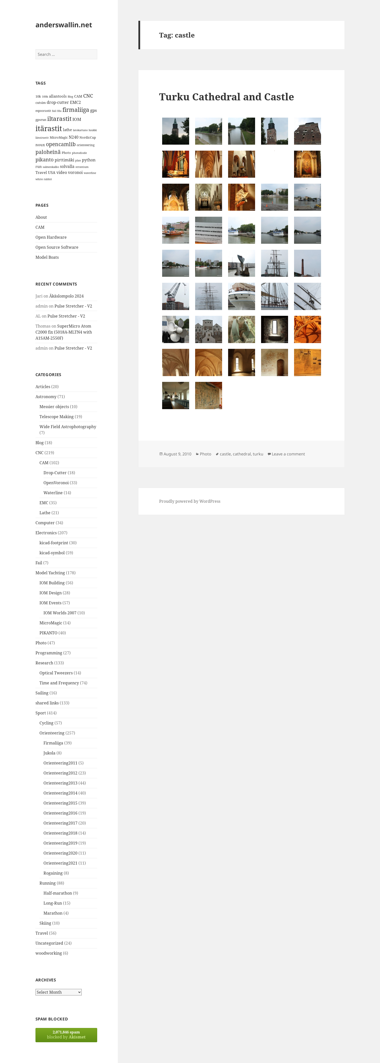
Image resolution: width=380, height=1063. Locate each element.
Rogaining (53, 873)
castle (225, 454)
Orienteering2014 (60, 793)
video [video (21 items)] (61, 172)
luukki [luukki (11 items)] (93, 130)
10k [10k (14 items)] (38, 96)
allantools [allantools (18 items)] (58, 96)
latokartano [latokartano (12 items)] (80, 130)
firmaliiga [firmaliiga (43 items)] (75, 110)
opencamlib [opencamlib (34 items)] (61, 144)
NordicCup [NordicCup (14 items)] (87, 137)
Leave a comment (288, 454)
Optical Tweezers (56, 673)
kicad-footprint (53, 543)
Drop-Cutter (55, 472)
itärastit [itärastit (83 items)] (48, 128)
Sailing (41, 693)
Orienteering (51, 733)
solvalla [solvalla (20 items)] (67, 166)
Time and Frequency (59, 683)
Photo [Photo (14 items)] (66, 152)
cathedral (242, 454)
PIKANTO (48, 633)
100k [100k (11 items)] (45, 96)
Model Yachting (50, 573)
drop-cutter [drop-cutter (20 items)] (58, 102)
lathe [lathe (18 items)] (67, 129)
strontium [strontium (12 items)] (81, 167)
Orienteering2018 (60, 833)
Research (44, 663)
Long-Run (52, 903)
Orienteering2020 (60, 853)
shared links (47, 703)
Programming (48, 653)
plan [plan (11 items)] (78, 160)
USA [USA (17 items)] (51, 172)
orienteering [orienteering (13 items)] (85, 145)
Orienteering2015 (60, 803)
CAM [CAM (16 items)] (78, 96)
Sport (40, 713)
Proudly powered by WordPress (189, 501)
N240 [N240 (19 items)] (73, 137)
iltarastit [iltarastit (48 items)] (59, 118)
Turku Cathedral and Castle (226, 96)
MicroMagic (50, 623)
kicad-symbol (52, 553)
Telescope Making (56, 416)
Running (47, 883)
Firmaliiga (53, 743)
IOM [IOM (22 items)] (76, 119)
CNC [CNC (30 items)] (88, 95)
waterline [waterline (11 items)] (90, 173)
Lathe (44, 512)
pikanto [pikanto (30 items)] (44, 159)
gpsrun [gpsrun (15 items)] (40, 119)
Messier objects (54, 406)
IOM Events (50, 603)
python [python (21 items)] (88, 160)
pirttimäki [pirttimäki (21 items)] (64, 160)
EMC (43, 502)
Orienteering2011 (60, 763)
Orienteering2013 (60, 783)
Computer (45, 522)
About (41, 217)
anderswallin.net (63, 24)
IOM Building (52, 583)
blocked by (66, 1034)
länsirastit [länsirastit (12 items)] (42, 137)
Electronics (46, 533)
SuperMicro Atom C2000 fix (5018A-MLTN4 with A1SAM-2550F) (63, 332)
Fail (38, 563)
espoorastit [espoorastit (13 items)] (43, 111)
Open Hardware (51, 237)
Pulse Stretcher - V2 (73, 306)
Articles (42, 386)
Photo (40, 643)
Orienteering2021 (60, 863)
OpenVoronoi (56, 482)
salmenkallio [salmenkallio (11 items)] (51, 167)
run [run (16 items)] (38, 166)
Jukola (49, 753)
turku (258, 454)
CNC (39, 452)
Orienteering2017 (60, 823)
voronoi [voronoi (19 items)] (75, 172)
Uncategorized (49, 943)
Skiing (45, 923)
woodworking (48, 953)
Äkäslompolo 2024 (66, 296)
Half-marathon (57, 893)
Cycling (46, 723)
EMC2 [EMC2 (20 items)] (75, 102)
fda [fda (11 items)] (59, 111)
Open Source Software (56, 247)
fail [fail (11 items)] (54, 111)
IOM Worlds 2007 (59, 613)
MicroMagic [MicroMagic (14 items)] (59, 137)
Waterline (53, 492)
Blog (39, 442)
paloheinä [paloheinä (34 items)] (48, 151)
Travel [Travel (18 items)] (41, 172)
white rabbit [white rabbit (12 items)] (43, 179)
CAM (39, 227)
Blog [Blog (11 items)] (70, 96)
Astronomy (45, 396)
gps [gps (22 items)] (93, 110)
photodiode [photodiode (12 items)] (79, 153)
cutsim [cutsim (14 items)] (40, 102)
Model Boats (47, 257)
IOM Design (50, 593)
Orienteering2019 (60, 843)
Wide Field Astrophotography (67, 426)
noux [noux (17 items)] (40, 144)
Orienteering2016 (60, 813)
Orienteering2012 (60, 773)
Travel (41, 933)
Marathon (52, 913)
